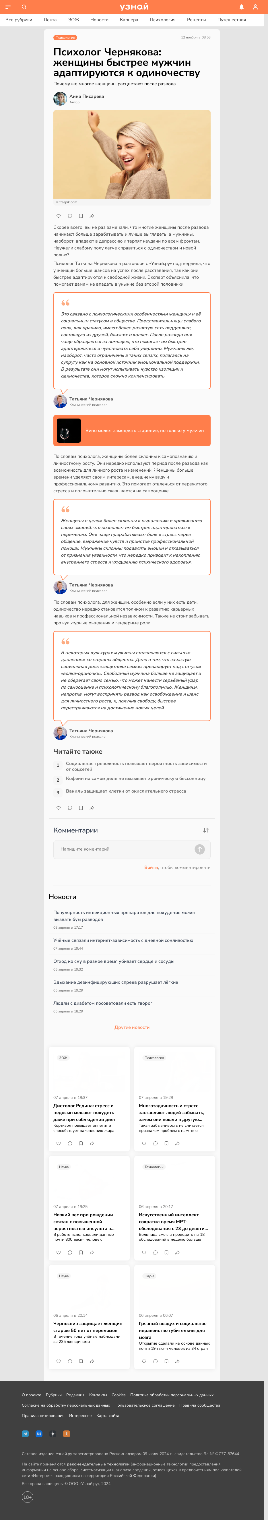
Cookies (119, 1395)
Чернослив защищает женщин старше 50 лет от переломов (88, 1327)
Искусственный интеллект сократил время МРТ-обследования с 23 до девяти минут (172, 1222)
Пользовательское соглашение (144, 1405)
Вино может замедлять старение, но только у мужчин (145, 430)
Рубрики (54, 1395)
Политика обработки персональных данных (171, 1395)
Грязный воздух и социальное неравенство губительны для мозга (173, 1330)
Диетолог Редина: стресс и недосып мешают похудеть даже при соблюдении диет (84, 1113)
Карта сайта (107, 1415)
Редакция (75, 1395)
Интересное (80, 1415)
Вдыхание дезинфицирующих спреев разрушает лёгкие (115, 982)
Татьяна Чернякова (91, 399)
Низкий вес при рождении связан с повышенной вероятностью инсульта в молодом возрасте (83, 1222)
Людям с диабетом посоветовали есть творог (102, 1003)
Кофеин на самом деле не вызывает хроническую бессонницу (136, 779)
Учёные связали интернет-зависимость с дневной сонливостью (123, 940)
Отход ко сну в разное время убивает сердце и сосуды (113, 961)
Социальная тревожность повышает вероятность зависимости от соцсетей (136, 766)
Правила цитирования (43, 1415)
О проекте (31, 1395)
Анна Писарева (86, 96)
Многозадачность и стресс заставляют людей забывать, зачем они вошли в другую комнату (171, 1113)
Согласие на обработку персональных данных (66, 1405)
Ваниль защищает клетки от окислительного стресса (126, 791)
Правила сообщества (199, 1405)
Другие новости (131, 1027)
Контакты (98, 1395)
